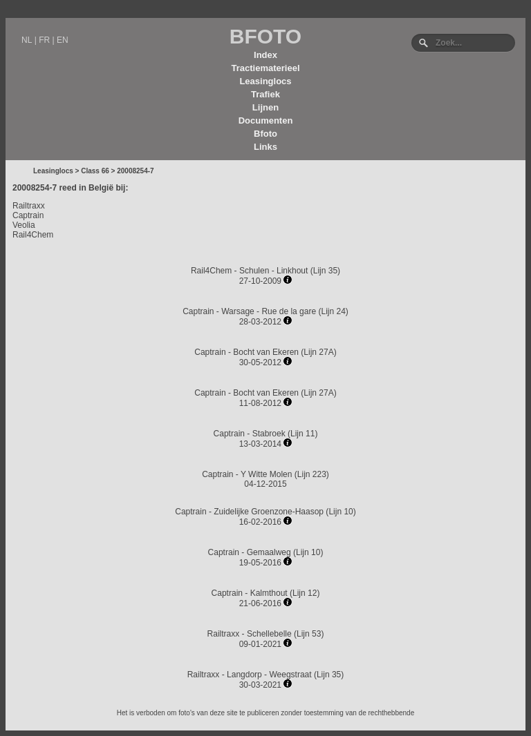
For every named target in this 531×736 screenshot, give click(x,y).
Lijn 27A (318, 352)
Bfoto (265, 133)
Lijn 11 (302, 433)
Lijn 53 (309, 634)
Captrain (28, 215)
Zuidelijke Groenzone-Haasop (269, 511)
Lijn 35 (325, 270)
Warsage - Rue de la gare (268, 311)
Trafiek (265, 94)
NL (26, 40)
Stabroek (269, 433)
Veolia (23, 225)
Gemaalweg (269, 552)
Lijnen (265, 107)
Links (265, 147)
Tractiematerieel (265, 68)
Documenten (266, 120)
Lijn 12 (304, 593)
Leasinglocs (265, 81)
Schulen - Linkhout (273, 270)
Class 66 (95, 171)
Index (265, 55)
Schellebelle (269, 634)
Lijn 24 (333, 311)
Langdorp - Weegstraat (269, 674)
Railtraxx (28, 206)
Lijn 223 (311, 474)
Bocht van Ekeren (266, 352)
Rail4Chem (32, 235)
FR (44, 40)
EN (62, 40)
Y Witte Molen (266, 474)
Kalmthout (269, 593)
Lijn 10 (340, 511)
